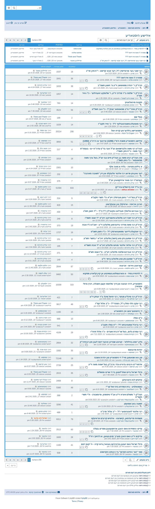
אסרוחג (44, 158)
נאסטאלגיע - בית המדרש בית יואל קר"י (124, 386)
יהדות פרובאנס (135, 349)
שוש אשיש (78, 49)
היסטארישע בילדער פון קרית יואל (126, 130)
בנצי (132, 289)
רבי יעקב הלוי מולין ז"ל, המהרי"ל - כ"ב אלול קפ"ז (118, 303)
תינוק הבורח (42, 325)
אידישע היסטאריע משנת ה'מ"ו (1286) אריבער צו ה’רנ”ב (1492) (112, 141)
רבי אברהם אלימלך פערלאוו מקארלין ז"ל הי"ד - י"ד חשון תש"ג (112, 211)
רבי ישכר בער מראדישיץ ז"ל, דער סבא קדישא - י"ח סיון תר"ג (123, 61)
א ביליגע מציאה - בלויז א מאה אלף (125, 166)
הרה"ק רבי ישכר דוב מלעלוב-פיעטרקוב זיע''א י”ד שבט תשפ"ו (113, 218)
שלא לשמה (42, 273)
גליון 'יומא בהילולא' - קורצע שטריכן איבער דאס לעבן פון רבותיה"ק (111, 342)
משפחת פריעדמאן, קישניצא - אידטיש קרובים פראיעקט (116, 418)
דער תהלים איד (132, 299)
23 (91, 193)
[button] (6, 40)
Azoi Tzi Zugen (128, 133)
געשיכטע (134, 119)
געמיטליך (134, 169)
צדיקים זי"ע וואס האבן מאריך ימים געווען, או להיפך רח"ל (115, 436)
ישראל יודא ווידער (40, 418)
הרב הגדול (43, 166)
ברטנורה (43, 180)
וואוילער (44, 403)
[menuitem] (130, 23)
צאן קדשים (134, 367)
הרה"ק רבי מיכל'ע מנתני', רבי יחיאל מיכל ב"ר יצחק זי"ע (116, 296)
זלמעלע (44, 109)
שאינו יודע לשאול (127, 98)
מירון (132, 73)
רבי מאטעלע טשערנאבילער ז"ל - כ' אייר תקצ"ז (120, 124)
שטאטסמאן (42, 311)
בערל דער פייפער (40, 380)
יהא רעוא (43, 197)
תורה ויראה (42, 318)
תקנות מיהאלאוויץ (133, 102)
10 (91, 292)
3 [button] (21, 40)
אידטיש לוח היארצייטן (132, 380)
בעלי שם (138, 117)
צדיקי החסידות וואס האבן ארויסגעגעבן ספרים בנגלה (117, 428)
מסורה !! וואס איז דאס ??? (135, 53)
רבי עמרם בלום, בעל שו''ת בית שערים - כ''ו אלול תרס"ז (116, 331)
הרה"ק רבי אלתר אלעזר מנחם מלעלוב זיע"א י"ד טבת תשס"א (113, 245)
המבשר (131, 112)
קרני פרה (43, 349)
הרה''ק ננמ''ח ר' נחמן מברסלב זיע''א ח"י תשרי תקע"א (116, 197)
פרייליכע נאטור (76, 61)
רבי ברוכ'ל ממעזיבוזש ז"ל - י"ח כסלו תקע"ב (121, 325)
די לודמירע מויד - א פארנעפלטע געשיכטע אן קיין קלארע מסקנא (121, 49)
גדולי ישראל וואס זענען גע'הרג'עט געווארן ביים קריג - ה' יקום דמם (111, 444)
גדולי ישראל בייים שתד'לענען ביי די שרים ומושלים (119, 372)
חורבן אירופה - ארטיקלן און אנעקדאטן (124, 204)
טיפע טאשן (42, 411)
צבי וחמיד (43, 130)
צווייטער (44, 102)
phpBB (84, 498)
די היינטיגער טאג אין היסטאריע (128, 311)
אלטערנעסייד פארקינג (125, 400)
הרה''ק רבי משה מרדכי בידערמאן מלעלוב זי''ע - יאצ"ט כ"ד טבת (112, 224)
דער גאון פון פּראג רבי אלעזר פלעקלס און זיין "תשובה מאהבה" (112, 173)
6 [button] (10, 40)
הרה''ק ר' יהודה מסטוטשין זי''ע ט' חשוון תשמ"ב (120, 85)
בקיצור (131, 375)
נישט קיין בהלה (128, 360)
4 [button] (17, 40)
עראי (45, 231)
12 (84, 292)
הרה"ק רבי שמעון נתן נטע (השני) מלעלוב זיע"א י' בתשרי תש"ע (113, 238)
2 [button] (25, 40)
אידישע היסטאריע (138, 35)
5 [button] (14, 40)
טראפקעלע (129, 406)
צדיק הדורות (129, 88)
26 (81, 193)
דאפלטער (130, 389)
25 (84, 193)
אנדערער (43, 93)
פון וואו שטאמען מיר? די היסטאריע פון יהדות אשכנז (118, 357)
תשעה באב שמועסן (133, 403)
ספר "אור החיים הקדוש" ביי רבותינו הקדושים (121, 452)
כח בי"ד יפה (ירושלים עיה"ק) (128, 187)
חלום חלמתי (42, 187)
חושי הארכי (42, 124)
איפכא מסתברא (128, 105)
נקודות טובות (129, 334)
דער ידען (135, 439)
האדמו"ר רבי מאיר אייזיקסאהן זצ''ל (125, 180)
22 (95, 193)
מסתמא (131, 144)
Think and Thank (75, 57)
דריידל (136, 206)
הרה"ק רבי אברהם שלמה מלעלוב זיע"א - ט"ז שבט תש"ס (115, 252)
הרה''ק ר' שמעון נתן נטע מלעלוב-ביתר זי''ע (122, 259)
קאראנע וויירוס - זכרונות (131, 265)
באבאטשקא (129, 344)
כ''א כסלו (138, 318)
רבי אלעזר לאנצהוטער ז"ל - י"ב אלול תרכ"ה (121, 411)
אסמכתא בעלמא (128, 190)
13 (81, 292)
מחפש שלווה (77, 53)
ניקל (136, 163)
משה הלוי (43, 148)
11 (88, 292)
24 (88, 193)
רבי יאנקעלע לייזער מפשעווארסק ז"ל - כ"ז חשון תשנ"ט (116, 231)
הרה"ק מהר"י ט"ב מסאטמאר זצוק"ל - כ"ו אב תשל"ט (117, 109)
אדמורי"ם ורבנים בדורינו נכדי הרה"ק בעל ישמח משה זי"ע (115, 364)
